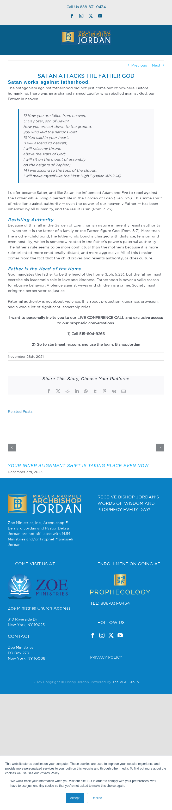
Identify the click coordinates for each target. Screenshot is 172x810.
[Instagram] (102, 635)
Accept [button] (75, 798)
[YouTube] (120, 635)
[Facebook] (92, 635)
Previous (139, 65)
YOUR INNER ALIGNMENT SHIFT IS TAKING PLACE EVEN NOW (78, 465)
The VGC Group (125, 682)
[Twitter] (111, 635)
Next (156, 65)
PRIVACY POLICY (106, 657)
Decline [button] (96, 798)
